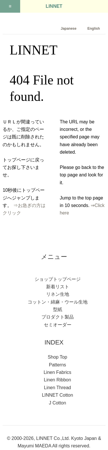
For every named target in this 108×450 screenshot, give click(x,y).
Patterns (57, 364)
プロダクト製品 (57, 317)
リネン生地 (57, 294)
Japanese (69, 29)
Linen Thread (57, 387)
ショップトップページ (58, 279)
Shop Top (57, 357)
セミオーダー (57, 324)
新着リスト (57, 286)
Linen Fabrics (57, 372)
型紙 (57, 309)
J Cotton (57, 402)
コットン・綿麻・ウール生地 (58, 302)
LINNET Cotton (57, 395)
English (93, 29)
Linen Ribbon (57, 379)
